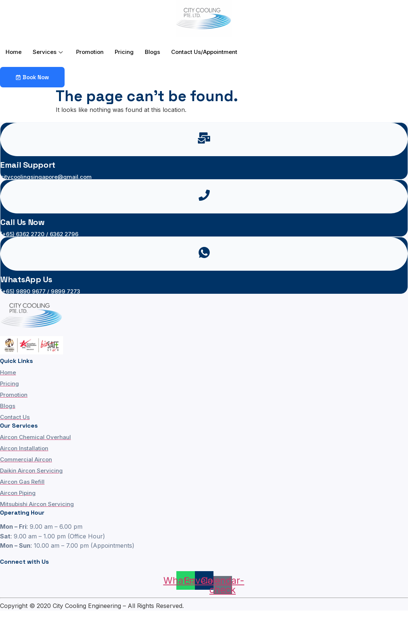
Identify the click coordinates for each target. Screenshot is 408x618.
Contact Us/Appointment (204, 51)
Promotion (90, 51)
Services (48, 51)
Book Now (32, 77)
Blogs (152, 51)
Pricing (124, 51)
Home (14, 51)
